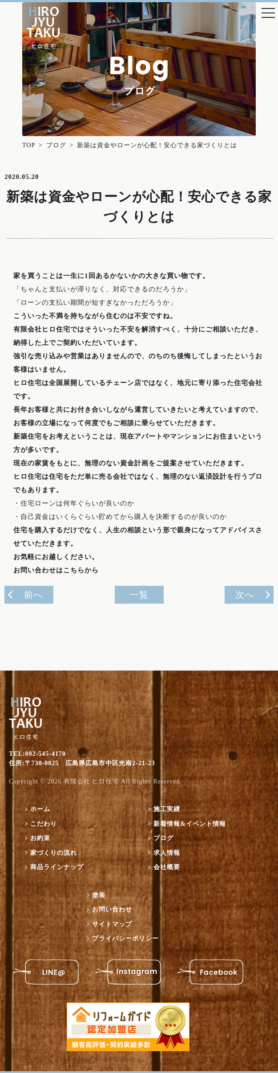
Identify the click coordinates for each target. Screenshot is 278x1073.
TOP (28, 145)
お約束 (40, 838)
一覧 (139, 595)
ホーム (40, 809)
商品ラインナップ (57, 867)
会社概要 (166, 867)
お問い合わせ (112, 909)
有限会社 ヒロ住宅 (91, 781)
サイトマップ (112, 923)
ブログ (56, 145)
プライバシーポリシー (125, 938)
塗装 (98, 894)
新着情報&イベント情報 (189, 823)
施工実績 (166, 809)
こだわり (43, 823)
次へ (244, 595)
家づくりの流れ (53, 852)
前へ (33, 595)
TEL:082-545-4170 (37, 753)
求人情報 (166, 852)
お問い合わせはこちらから (56, 570)
